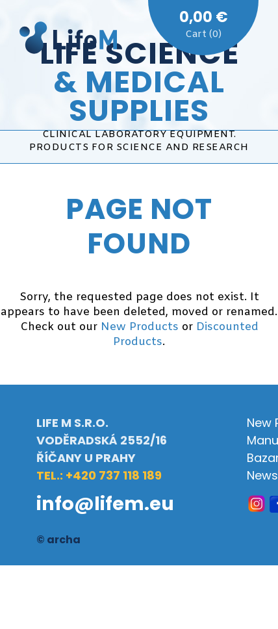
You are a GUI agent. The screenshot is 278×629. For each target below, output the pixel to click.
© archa (58, 539)
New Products (140, 327)
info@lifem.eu (105, 504)
